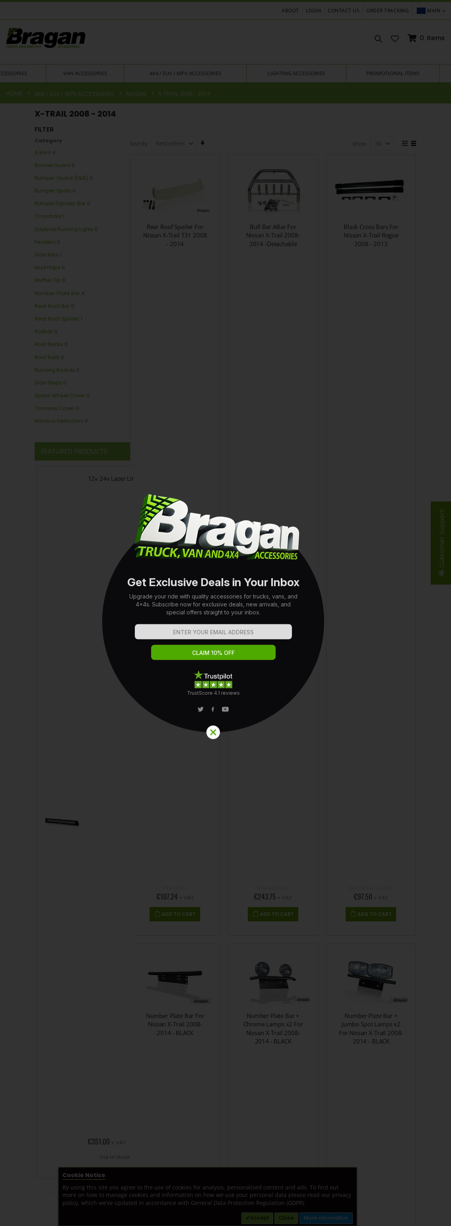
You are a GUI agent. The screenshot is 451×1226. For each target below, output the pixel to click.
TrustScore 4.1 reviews (213, 693)
